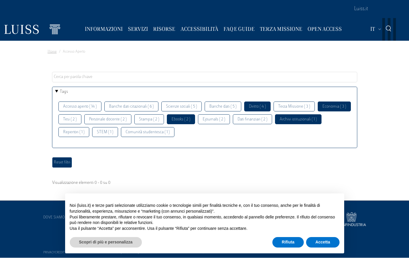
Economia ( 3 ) (334, 106)
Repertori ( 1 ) (74, 132)
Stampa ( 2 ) (149, 119)
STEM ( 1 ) (105, 132)
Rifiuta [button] (288, 242)
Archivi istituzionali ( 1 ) (298, 119)
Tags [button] (64, 92)
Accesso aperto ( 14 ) (80, 106)
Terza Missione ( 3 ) (294, 106)
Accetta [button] (322, 242)
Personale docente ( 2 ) (108, 119)
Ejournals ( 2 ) (214, 119)
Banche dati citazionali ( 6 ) (131, 106)
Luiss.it (361, 9)
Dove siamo (54, 217)
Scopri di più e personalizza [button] (106, 242)
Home (52, 52)
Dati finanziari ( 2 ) (252, 119)
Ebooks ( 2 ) (181, 119)
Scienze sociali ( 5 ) (181, 106)
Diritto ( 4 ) (257, 106)
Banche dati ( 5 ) (223, 106)
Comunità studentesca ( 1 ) (148, 132)
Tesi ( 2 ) (70, 119)
